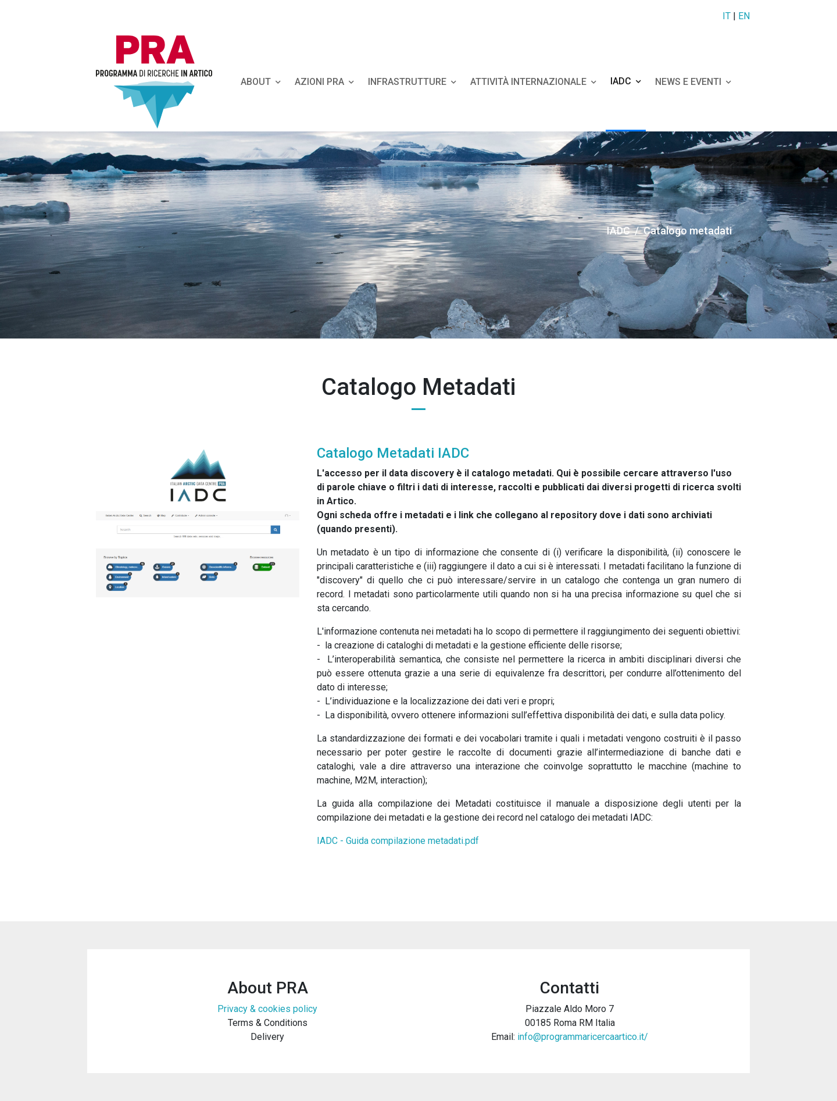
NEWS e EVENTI (693, 81)
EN (744, 16)
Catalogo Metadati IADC (393, 453)
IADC (625, 81)
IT (726, 16)
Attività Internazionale (533, 81)
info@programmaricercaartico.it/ (582, 1036)
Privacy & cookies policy (267, 1008)
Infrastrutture (412, 81)
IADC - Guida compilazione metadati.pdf (398, 840)
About (261, 81)
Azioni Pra (324, 81)
